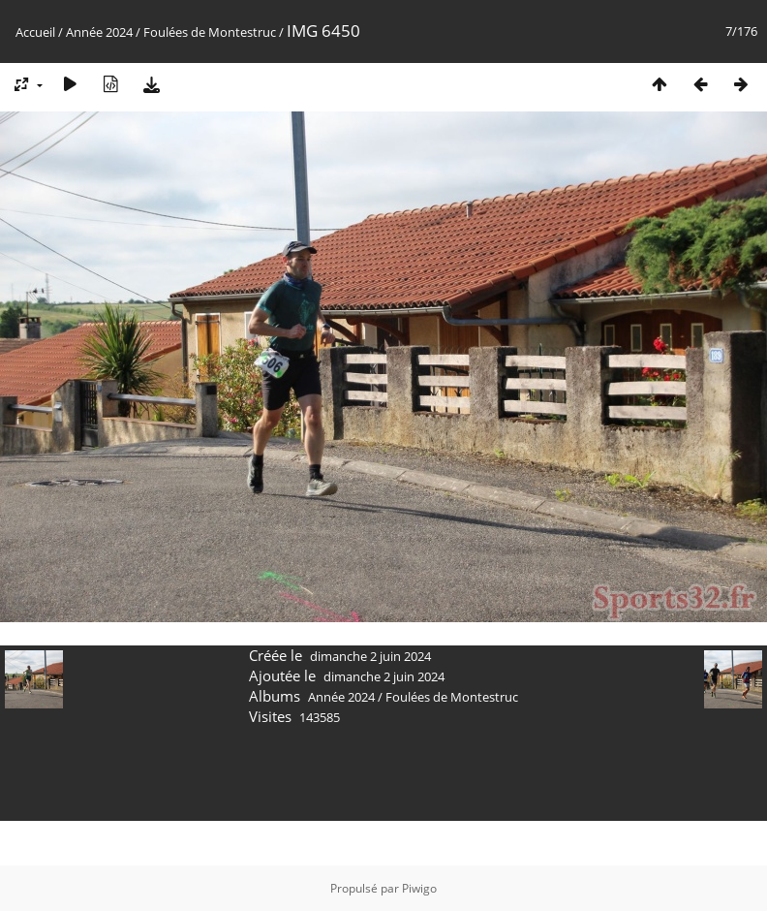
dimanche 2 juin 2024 (370, 656)
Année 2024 (99, 32)
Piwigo (419, 888)
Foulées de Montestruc (209, 32)
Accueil (35, 32)
